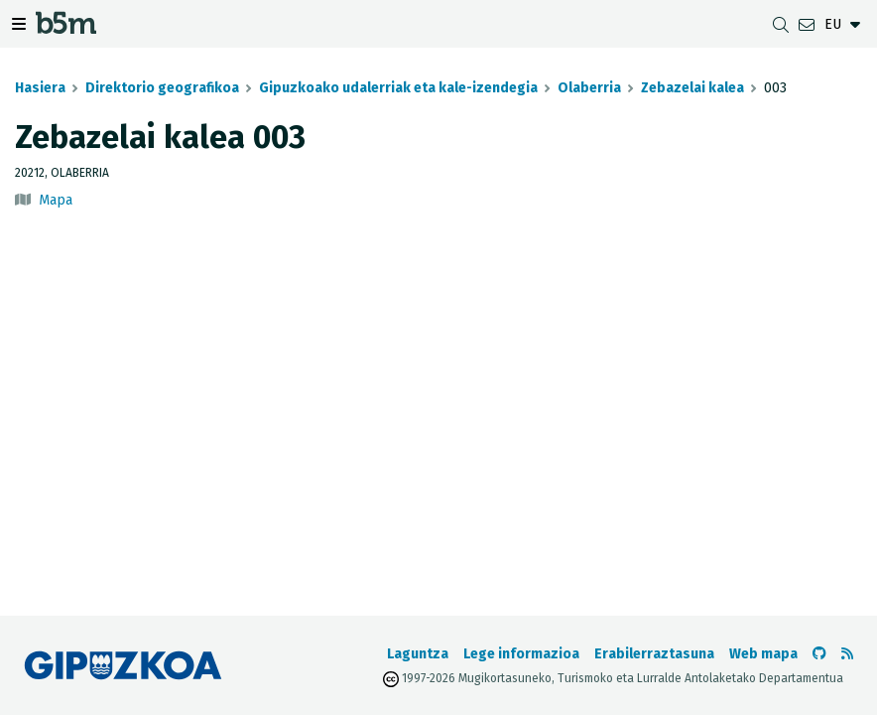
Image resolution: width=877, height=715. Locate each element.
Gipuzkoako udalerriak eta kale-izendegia (398, 87)
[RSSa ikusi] (847, 653)
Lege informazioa (521, 653)
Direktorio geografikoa (162, 87)
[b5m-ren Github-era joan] (819, 653)
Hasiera (40, 87)
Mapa (55, 200)
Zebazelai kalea (692, 87)
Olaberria (589, 87)
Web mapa (763, 653)
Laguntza (417, 653)
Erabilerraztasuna (654, 653)
